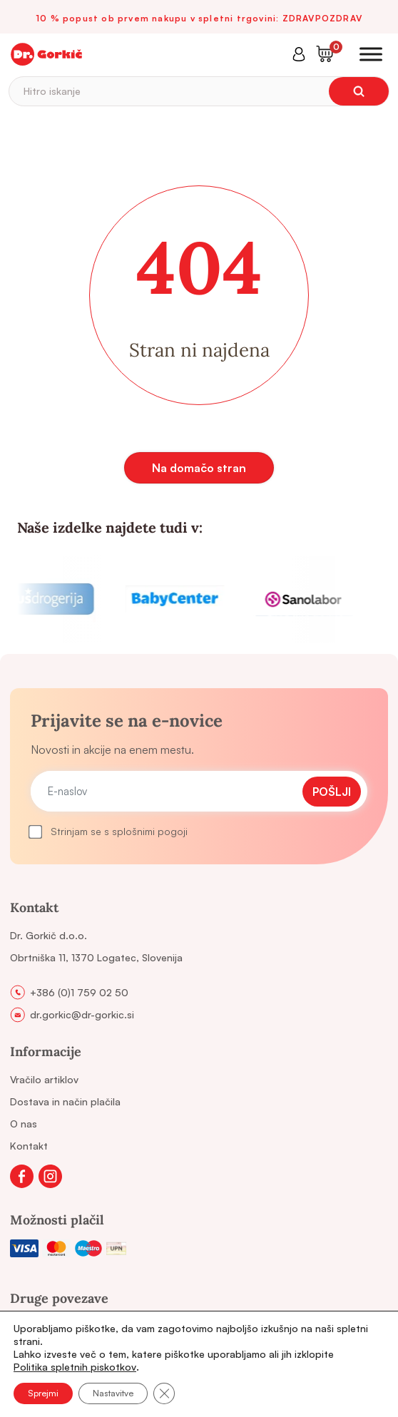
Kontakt (29, 1146)
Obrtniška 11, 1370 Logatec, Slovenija (96, 957)
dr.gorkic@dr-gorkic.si (82, 1014)
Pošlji (331, 791)
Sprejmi (43, 1393)
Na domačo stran (199, 468)
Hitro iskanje (52, 91)
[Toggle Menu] (370, 54)
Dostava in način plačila (65, 1101)
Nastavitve (113, 1393)
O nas (23, 1123)
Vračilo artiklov (44, 1079)
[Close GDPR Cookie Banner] (164, 1393)
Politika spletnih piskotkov (75, 1367)
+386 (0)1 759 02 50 (79, 992)
